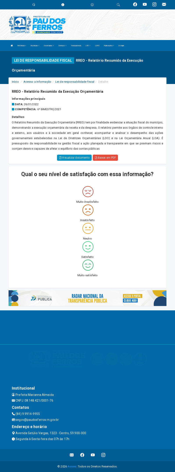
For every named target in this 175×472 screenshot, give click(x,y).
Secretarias (49, 46)
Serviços (62, 46)
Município (34, 46)
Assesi (72, 466)
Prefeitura (21, 46)
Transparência (76, 46)
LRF (88, 46)
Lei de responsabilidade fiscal (74, 81)
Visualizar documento (74, 157)
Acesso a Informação (37, 81)
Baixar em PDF (105, 157)
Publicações (109, 46)
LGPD (97, 46)
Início (15, 81)
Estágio (121, 46)
